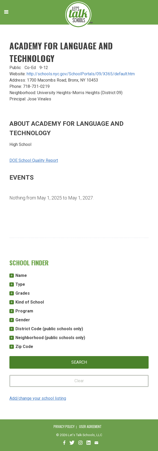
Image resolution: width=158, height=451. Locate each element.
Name (21, 275)
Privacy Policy (64, 426)
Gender (22, 319)
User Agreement (90, 426)
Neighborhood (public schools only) (50, 337)
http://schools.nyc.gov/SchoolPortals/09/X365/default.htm (81, 73)
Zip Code (24, 346)
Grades (22, 293)
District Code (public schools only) (49, 328)
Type (20, 284)
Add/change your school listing (37, 398)
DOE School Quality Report (33, 160)
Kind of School (29, 302)
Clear (79, 380)
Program (24, 311)
